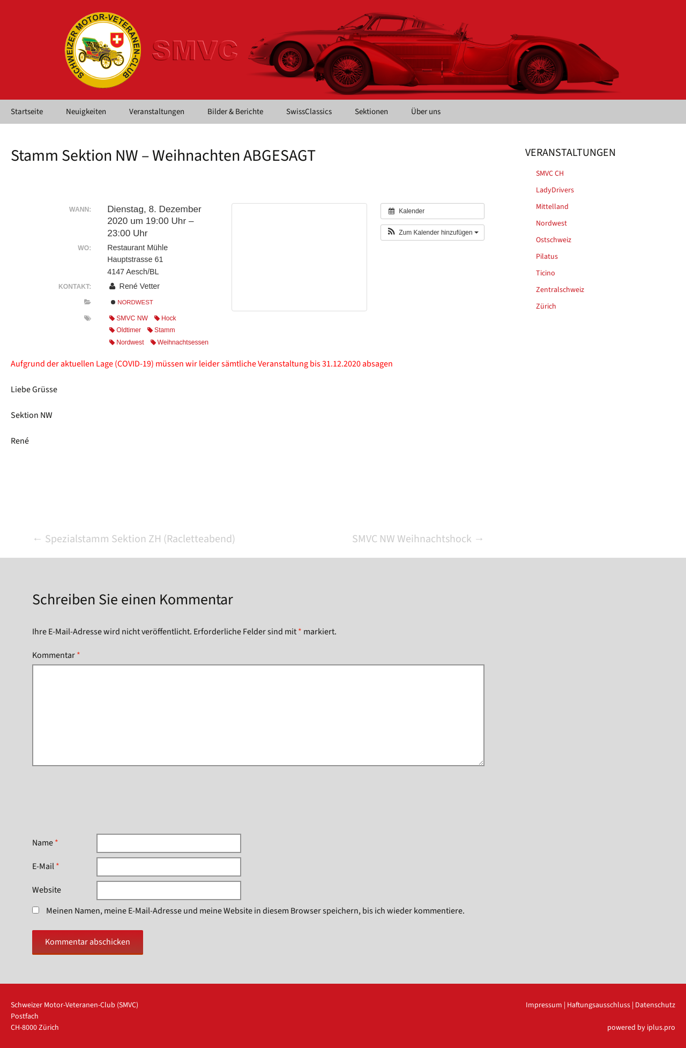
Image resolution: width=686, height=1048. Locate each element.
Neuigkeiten (86, 111)
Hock (165, 318)
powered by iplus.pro (641, 1027)
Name (45, 843)
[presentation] (113, 800)
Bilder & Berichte (235, 111)
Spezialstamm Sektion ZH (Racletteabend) (133, 539)
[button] (432, 232)
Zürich (546, 306)
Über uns (426, 111)
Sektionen (371, 111)
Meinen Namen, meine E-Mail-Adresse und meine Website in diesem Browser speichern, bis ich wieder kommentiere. (255, 911)
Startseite (27, 111)
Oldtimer (125, 330)
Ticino (545, 273)
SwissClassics (309, 111)
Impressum (544, 1005)
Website (46, 890)
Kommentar (56, 655)
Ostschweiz (553, 240)
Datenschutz (655, 1005)
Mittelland (552, 206)
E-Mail (45, 866)
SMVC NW (128, 318)
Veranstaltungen (156, 111)
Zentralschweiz (560, 290)
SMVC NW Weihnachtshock (418, 539)
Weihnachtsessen (180, 342)
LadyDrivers (555, 190)
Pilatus (547, 256)
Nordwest (132, 302)
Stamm (161, 330)
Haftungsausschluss (598, 1005)
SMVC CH (550, 173)
